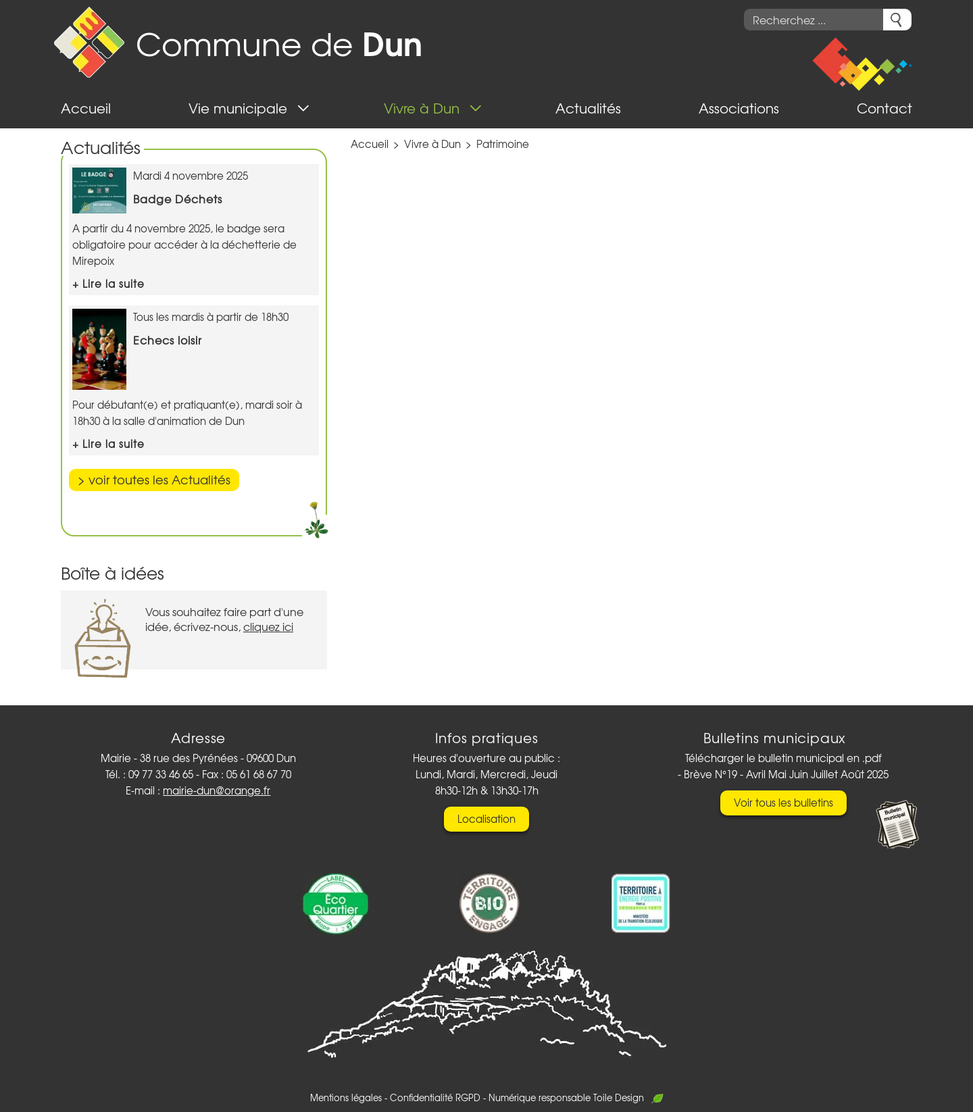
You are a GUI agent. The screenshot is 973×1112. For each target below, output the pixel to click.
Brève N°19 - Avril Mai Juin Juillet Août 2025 (786, 774)
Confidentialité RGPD (435, 1097)
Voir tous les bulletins (783, 802)
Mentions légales (346, 1097)
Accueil (370, 143)
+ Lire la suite (108, 283)
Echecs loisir (167, 340)
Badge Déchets (177, 199)
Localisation (486, 818)
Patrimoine (502, 143)
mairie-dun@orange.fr (216, 790)
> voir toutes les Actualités (154, 479)
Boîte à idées (112, 572)
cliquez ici (268, 626)
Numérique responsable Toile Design (576, 1097)
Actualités (101, 146)
